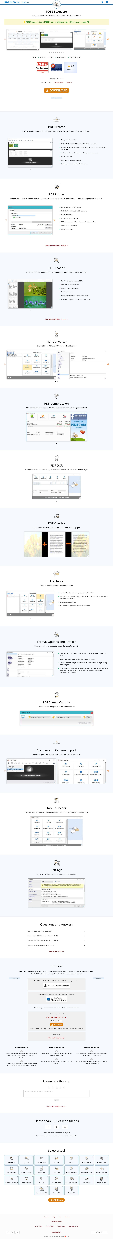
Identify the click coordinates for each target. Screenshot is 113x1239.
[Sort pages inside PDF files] (11, 1180)
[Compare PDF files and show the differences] (102, 1180)
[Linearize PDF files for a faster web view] (41, 1190)
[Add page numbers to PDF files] (71, 1180)
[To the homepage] (12, 2)
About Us (46, 1217)
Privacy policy (61, 1226)
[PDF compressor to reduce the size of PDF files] (41, 1160)
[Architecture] (59, 1021)
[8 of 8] (64, 52)
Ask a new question (56, 951)
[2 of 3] (30, 237)
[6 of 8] (59, 52)
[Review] (56, 1093)
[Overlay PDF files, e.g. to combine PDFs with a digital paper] (87, 1180)
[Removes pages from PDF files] (87, 1170)
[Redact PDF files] (56, 1190)
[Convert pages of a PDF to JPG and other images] (11, 1170)
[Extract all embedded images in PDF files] (26, 1170)
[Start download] (56, 986)
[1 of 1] (30, 169)
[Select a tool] (107, 2)
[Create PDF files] (71, 1190)
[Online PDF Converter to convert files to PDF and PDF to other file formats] (87, 1160)
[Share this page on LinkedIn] (65, 1127)
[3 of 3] (32, 237)
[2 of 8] (51, 52)
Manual (69, 82)
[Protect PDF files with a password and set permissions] (41, 1170)
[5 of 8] (57, 52)
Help (60, 1217)
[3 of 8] (53, 52)
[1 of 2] (55, 381)
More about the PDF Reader (55, 319)
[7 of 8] (61, 52)
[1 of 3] (28, 237)
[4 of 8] (55, 52)
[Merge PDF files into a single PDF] (11, 1160)
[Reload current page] (56, 4)
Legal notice (38, 1226)
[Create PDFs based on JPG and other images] (102, 1160)
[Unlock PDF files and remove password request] (56, 1170)
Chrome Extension (56, 1221)
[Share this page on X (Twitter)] (56, 1127)
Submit (56, 1100)
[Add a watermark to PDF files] (56, 1180)
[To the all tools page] (25, 2)
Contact (67, 1217)
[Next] (108, 39)
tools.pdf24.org (57, 1232)
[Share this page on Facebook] (48, 1127)
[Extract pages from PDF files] (102, 1170)
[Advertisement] (56, 102)
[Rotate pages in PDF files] (71, 1170)
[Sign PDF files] (71, 1160)
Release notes (59, 82)
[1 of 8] (49, 52)
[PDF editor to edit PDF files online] (56, 1160)
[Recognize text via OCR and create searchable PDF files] (41, 1180)
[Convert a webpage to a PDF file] (26, 1180)
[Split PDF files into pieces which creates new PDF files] (26, 1160)
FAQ (54, 1217)
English (100, 1232)
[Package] (53, 1021)
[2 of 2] (57, 381)
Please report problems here (55, 1106)
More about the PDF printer (55, 245)
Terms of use (49, 1226)
